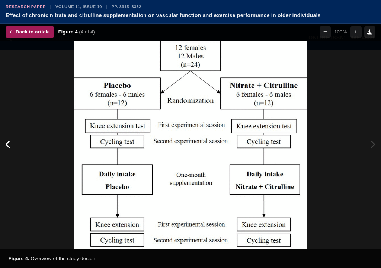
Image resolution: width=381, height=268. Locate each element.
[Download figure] (369, 32)
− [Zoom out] (325, 31)
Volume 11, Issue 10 (78, 6)
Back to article (30, 32)
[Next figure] (372, 145)
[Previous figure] (8, 145)
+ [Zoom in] (356, 31)
